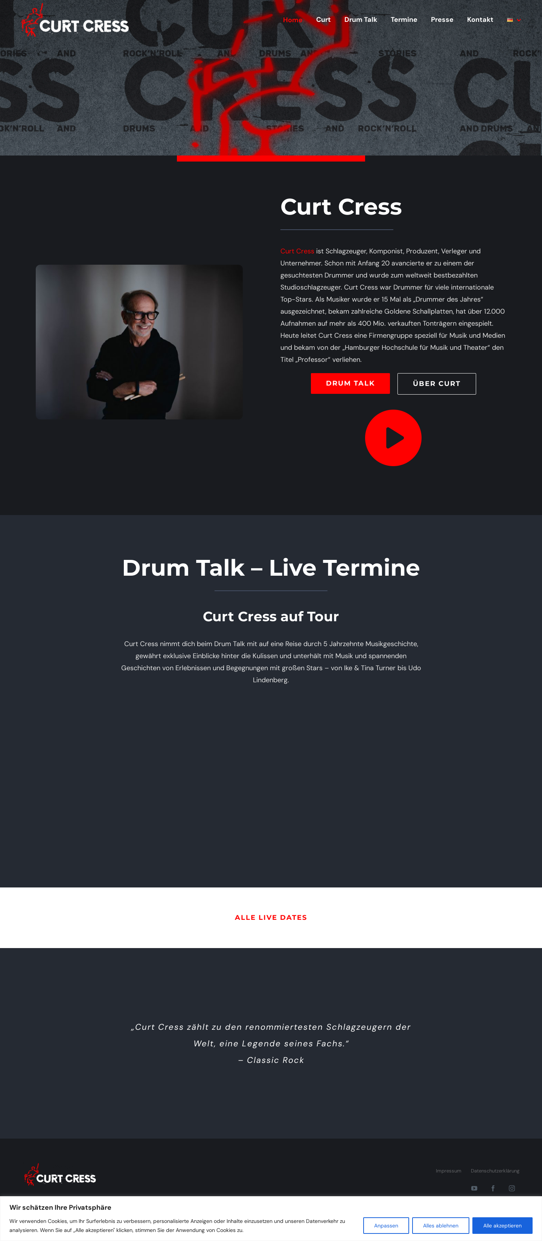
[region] (271, 1218)
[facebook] (493, 1188)
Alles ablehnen (440, 1225)
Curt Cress (297, 251)
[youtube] (474, 1188)
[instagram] (511, 1188)
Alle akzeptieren (502, 1225)
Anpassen (386, 1225)
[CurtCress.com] (60, 1164)
